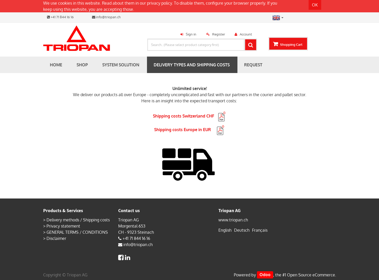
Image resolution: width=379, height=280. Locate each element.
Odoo (265, 274)
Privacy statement (63, 226)
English (225, 230)
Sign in (191, 34)
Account (246, 34)
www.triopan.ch (233, 219)
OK (315, 4)
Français (259, 230)
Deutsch (241, 230)
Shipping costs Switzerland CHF (189, 116)
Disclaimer (56, 238)
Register (218, 34)
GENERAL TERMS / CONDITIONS (77, 232)
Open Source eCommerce (311, 274)
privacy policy (159, 3)
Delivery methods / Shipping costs (78, 219)
